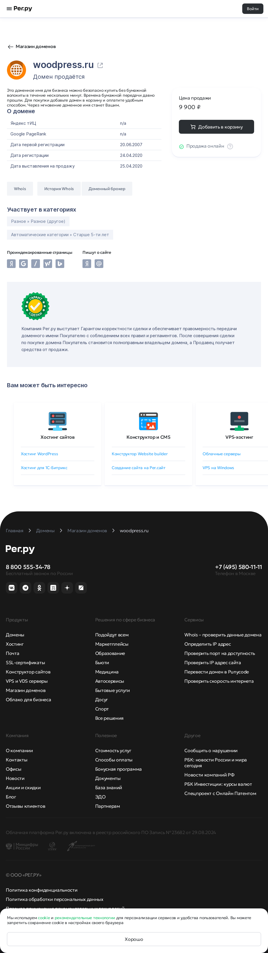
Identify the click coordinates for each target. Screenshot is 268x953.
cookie (44, 917)
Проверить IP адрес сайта (212, 662)
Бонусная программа (118, 769)
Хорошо (134, 939)
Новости (15, 778)
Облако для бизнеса (28, 699)
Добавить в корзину (220, 127)
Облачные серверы (222, 453)
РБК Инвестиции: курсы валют (218, 784)
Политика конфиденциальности (41, 890)
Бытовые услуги (112, 690)
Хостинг (15, 644)
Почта (12, 653)
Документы (108, 778)
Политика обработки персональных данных (54, 899)
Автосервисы (109, 681)
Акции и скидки (23, 787)
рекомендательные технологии (85, 917)
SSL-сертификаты (25, 662)
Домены (15, 635)
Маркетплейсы (112, 644)
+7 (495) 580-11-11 (238, 567)
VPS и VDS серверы (27, 681)
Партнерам (107, 806)
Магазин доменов (36, 46)
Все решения (109, 718)
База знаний (108, 787)
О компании (19, 750)
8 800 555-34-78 (28, 567)
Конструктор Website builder (140, 453)
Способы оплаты (114, 760)
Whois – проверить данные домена (222, 635)
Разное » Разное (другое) (38, 221)
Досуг (101, 699)
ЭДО (100, 797)
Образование (110, 653)
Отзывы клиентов (25, 806)
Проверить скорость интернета (219, 681)
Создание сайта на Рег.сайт (139, 467)
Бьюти (102, 662)
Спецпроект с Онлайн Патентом (220, 793)
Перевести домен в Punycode (216, 672)
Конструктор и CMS (148, 437)
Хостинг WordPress (39, 453)
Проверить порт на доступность (219, 653)
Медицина (107, 672)
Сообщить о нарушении (211, 750)
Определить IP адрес (207, 644)
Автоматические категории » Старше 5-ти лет (60, 234)
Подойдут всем (112, 635)
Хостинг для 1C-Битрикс (44, 467)
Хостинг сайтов (58, 437)
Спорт (102, 709)
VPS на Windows (218, 467)
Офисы (13, 769)
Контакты (16, 760)
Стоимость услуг (113, 750)
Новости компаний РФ (209, 775)
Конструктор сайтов (28, 672)
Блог (11, 797)
